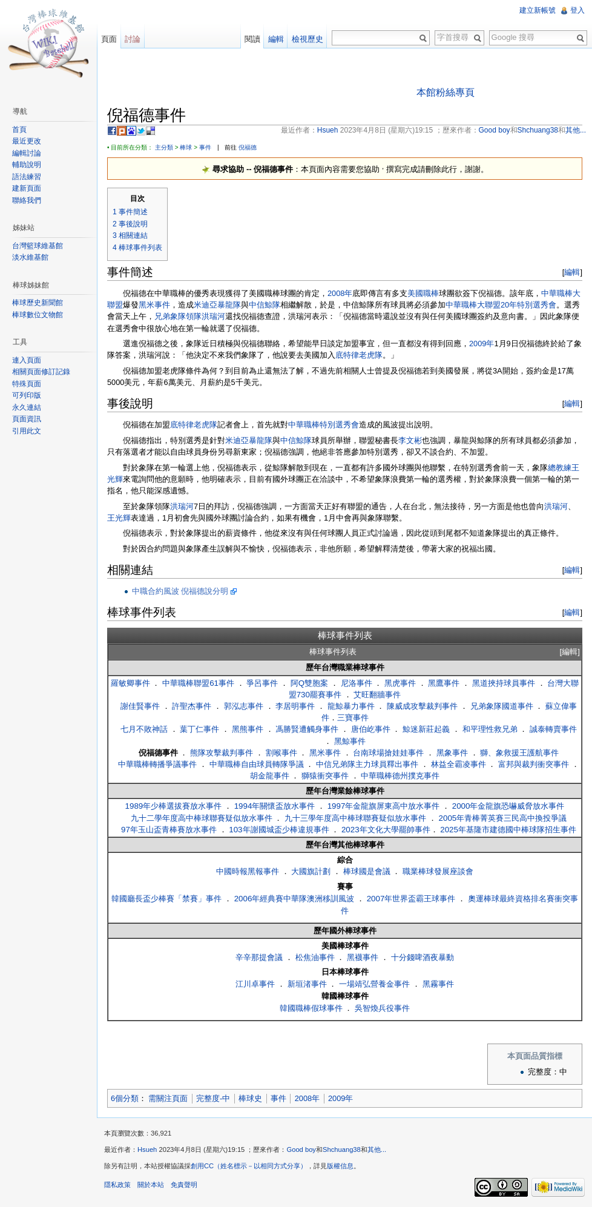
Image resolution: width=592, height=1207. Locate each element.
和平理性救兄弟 (490, 729)
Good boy (301, 1149)
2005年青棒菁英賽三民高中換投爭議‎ (503, 818)
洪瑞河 (213, 316)
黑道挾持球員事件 (503, 683)
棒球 (186, 147)
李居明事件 (295, 706)
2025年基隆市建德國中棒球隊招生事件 (508, 829)
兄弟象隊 (170, 316)
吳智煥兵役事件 (382, 1008)
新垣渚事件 (307, 983)
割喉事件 (281, 752)
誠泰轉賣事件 (553, 729)
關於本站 (150, 1184)
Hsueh (147, 1149)
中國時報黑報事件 (247, 871)
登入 (577, 10)
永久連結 (26, 407)
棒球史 (250, 1098)
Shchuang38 (342, 1149)
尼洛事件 (356, 683)
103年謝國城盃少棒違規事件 (279, 829)
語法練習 (26, 177)
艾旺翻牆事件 (377, 694)
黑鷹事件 (443, 683)
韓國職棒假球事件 (311, 1008)
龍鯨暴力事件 (351, 706)
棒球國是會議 (366, 871)
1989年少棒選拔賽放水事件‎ (173, 806)
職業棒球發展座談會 (438, 871)
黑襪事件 (362, 957)
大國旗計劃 (311, 871)
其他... (376, 1149)
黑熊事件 (247, 729)
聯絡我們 (26, 200)
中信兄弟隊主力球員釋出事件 (367, 764)
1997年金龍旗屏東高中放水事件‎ (383, 806)
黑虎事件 (400, 683)
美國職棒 (423, 293)
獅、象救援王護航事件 (519, 752)
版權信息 (340, 1165)
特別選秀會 (339, 424)
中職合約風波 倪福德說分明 (180, 591)
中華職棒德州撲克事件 (400, 775)
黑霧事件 (438, 983)
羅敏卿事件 (130, 683)
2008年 (339, 293)
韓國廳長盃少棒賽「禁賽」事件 (166, 898)
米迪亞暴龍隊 (217, 304)
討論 (132, 39)
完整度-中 (213, 1098)
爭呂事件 (262, 683)
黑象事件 (452, 752)
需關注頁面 (168, 1098)
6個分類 (125, 1098)
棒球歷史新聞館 (37, 302)
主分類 (164, 147)
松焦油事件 (315, 957)
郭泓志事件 (243, 706)
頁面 (109, 39)
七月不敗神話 (144, 729)
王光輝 (119, 517)
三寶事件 (353, 717)
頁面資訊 (26, 419)
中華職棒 (304, 424)
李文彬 (410, 440)
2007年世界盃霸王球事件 (411, 898)
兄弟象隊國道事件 (501, 706)
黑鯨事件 (350, 741)
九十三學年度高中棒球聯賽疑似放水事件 (355, 818)
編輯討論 (26, 153)
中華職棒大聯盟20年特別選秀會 (501, 304)
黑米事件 (154, 304)
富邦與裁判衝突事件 (533, 764)
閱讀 (252, 39)
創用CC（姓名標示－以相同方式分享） (249, 1165)
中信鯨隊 (264, 304)
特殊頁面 (26, 384)
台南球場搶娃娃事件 (388, 752)
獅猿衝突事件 (325, 775)
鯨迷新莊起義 (426, 729)
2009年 (481, 343)
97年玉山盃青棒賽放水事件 (169, 829)
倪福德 (247, 147)
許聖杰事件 (191, 706)
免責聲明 (184, 1184)
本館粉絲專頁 (445, 92)
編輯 (572, 272)
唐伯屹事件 (370, 729)
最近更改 (26, 141)
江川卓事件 (255, 983)
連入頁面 (26, 360)
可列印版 (26, 395)
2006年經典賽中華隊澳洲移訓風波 (294, 898)
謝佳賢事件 (140, 706)
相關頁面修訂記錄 (41, 371)
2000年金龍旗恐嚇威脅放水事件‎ (508, 806)
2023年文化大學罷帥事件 (385, 829)
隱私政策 (117, 1184)
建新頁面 (26, 188)
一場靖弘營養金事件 (374, 983)
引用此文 (26, 431)
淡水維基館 (30, 257)
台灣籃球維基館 (37, 246)
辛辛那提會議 (259, 957)
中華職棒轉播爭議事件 (157, 764)
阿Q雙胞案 (309, 683)
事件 (205, 147)
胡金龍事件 (269, 775)
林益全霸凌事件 (458, 764)
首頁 (19, 129)
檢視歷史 (307, 39)
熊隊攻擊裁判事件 (221, 752)
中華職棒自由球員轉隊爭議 (256, 764)
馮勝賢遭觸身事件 (306, 729)
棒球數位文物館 (37, 315)
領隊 (194, 316)
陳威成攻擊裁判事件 (422, 706)
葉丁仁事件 (199, 729)
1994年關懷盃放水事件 (274, 806)
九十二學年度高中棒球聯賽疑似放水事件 (201, 818)
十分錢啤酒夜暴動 (422, 957)
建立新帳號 (537, 10)
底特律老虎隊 (359, 355)
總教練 (559, 467)
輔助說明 (26, 164)
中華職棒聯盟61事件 (198, 683)
